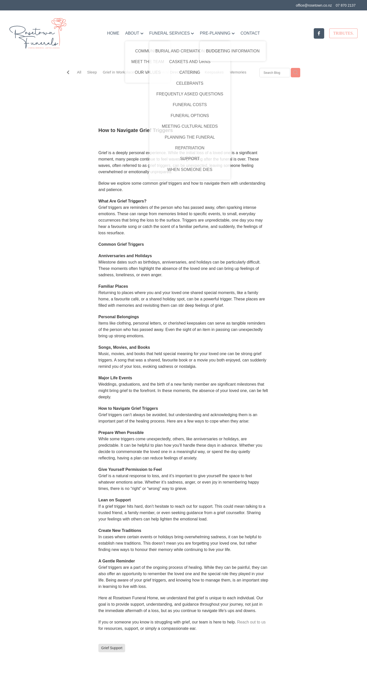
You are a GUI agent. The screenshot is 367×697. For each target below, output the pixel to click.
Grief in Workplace (118, 72)
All (79, 72)
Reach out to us (251, 622)
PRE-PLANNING (217, 33)
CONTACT (250, 33)
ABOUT (134, 33)
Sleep (92, 72)
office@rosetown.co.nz (314, 5)
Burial (194, 72)
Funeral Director (169, 72)
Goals (145, 72)
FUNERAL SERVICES (171, 33)
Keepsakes (214, 72)
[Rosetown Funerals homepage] (44, 33)
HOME (113, 33)
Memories (238, 72)
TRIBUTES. (343, 33)
